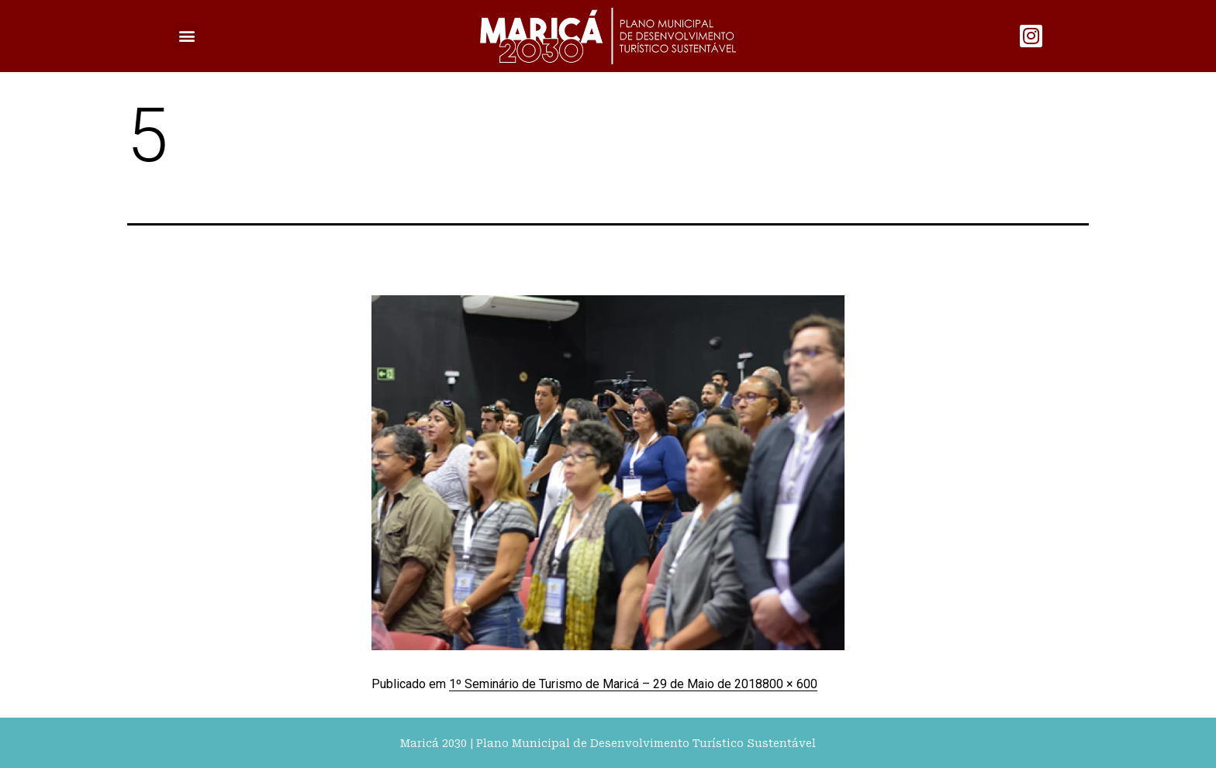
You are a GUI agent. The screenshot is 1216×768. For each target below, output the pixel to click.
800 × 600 (789, 684)
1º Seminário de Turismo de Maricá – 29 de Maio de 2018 (605, 684)
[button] (186, 36)
